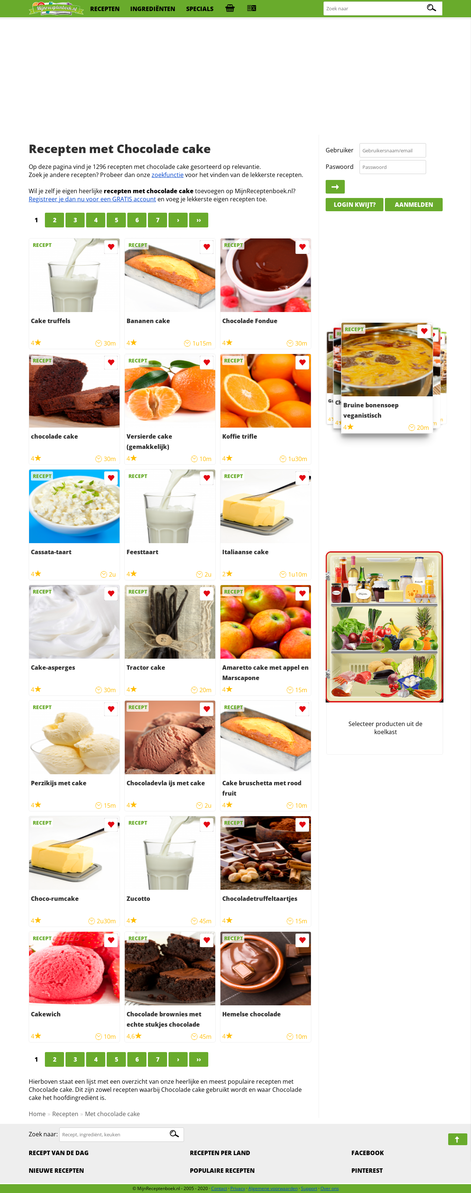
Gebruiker (340, 150)
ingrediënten (152, 9)
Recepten (65, 1114)
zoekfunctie (168, 175)
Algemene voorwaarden (273, 1188)
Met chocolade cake (112, 1114)
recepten (105, 9)
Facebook (367, 1153)
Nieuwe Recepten (56, 1171)
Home (37, 1114)
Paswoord (340, 167)
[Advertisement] (235, 77)
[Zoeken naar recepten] (383, 8)
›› (198, 220)
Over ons (330, 1188)
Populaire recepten (222, 1171)
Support (309, 1188)
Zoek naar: (43, 1134)
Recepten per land (220, 1153)
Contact (219, 1188)
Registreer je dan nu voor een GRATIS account (92, 199)
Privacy (237, 1188)
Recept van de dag (59, 1153)
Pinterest (367, 1171)
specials (199, 9)
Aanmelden (414, 205)
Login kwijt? (355, 205)
